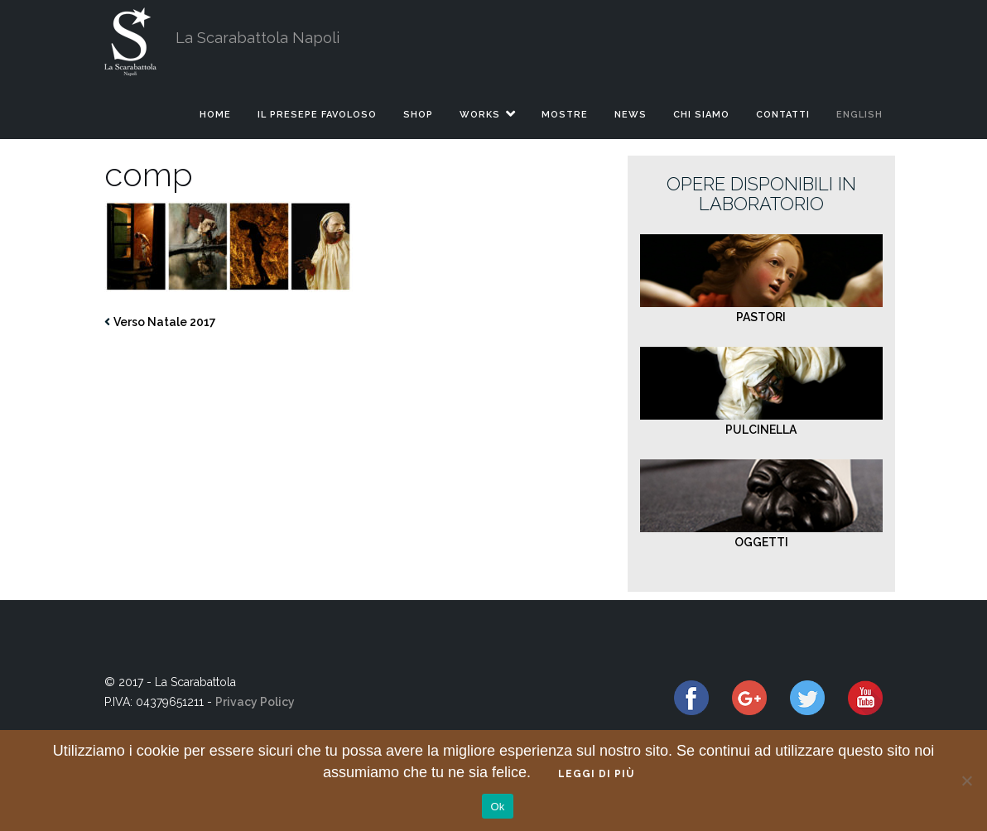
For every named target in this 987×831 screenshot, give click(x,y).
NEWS (630, 114)
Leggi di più (596, 774)
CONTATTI (783, 114)
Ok (497, 806)
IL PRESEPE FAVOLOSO (317, 114)
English (859, 114)
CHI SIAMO (701, 114)
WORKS (480, 114)
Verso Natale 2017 (164, 322)
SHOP (418, 114)
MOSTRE (565, 114)
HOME (215, 114)
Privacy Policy (255, 702)
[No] (966, 780)
